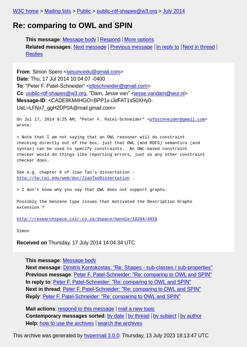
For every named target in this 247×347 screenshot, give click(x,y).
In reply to (167, 47)
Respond (110, 39)
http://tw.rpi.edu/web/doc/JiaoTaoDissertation (73, 178)
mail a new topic (136, 309)
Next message (90, 47)
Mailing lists (57, 11)
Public (84, 11)
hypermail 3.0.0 (101, 335)
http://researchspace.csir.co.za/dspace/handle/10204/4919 (87, 219)
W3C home (26, 11)
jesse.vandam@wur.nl (159, 93)
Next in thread (199, 47)
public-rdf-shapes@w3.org (127, 11)
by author (191, 316)
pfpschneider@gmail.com (118, 86)
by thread (139, 316)
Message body (79, 39)
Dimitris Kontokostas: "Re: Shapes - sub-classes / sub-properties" (138, 267)
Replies (34, 54)
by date (115, 316)
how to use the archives (67, 323)
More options (139, 39)
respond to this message (86, 309)
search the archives (120, 323)
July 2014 (174, 11)
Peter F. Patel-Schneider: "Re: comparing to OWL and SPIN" (143, 274)
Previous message (131, 47)
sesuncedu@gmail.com (93, 71)
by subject (164, 316)
